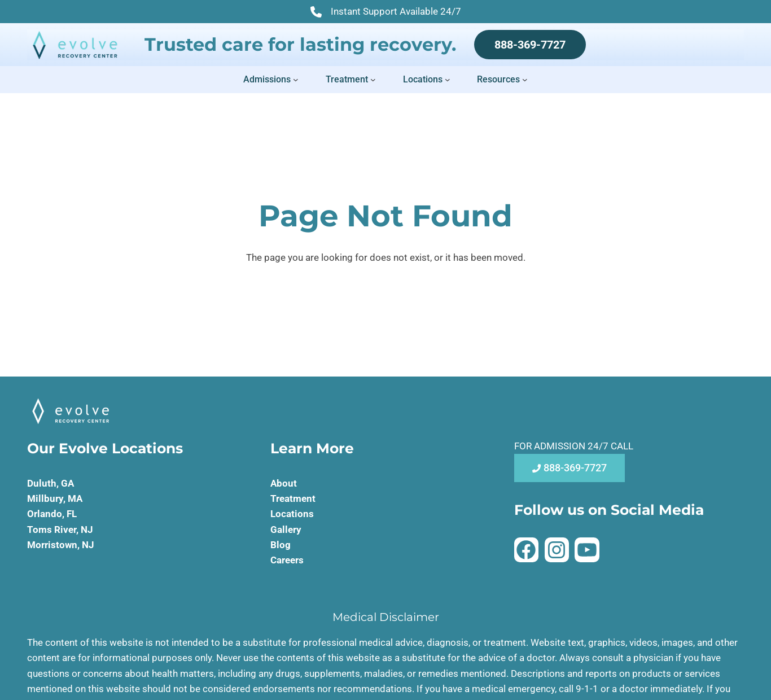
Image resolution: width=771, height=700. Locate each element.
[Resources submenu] (525, 79)
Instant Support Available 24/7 (385, 12)
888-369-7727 (530, 44)
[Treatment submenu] (373, 79)
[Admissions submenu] (296, 79)
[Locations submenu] (447, 79)
